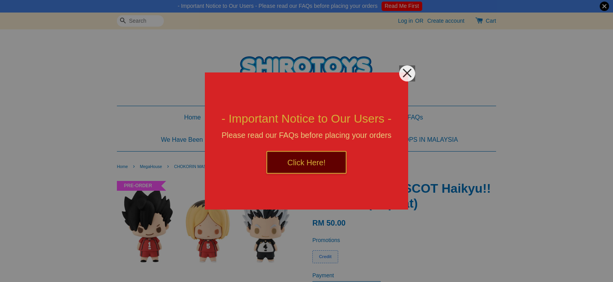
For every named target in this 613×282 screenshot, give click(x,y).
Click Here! (306, 162)
